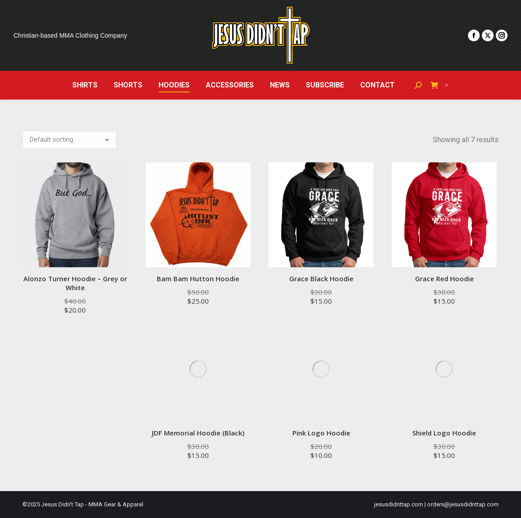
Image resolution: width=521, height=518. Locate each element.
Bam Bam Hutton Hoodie (198, 278)
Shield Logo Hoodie (444, 432)
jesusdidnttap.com (398, 504)
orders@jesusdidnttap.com (463, 504)
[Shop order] (69, 140)
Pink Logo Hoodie (321, 432)
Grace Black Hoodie (321, 278)
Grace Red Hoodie (444, 278)
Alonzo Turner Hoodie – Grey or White (75, 283)
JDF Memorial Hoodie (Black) (198, 432)
